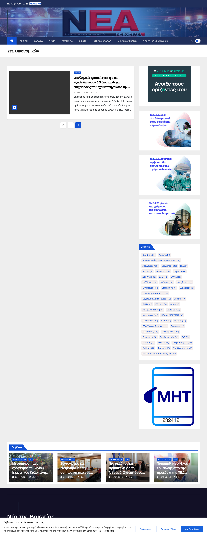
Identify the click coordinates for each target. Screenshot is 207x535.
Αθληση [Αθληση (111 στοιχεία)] (164, 255)
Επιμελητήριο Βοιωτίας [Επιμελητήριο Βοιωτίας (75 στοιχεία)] (155, 293)
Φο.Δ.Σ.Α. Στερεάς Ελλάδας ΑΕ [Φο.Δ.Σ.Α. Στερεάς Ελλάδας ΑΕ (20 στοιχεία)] (159, 353)
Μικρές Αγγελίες (127, 41)
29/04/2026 (21, 477)
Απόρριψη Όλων (168, 529)
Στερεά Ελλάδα (102, 41)
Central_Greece (19, 459)
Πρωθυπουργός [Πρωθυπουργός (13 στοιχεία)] (169, 337)
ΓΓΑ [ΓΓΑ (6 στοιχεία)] (183, 266)
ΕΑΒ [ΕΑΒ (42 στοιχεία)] (163, 277)
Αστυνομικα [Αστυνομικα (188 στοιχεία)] (150, 266)
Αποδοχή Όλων (192, 529)
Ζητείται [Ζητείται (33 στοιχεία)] (180, 299)
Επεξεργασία (145, 529)
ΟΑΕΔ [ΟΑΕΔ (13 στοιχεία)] (166, 321)
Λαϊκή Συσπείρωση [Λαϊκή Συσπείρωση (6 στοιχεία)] (152, 310)
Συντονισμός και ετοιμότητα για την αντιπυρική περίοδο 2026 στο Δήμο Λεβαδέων (75, 472)
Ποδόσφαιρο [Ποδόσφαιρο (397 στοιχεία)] (170, 331)
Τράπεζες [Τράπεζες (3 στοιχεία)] (164, 348)
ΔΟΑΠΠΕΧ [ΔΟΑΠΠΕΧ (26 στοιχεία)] (163, 271)
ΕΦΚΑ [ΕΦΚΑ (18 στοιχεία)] (176, 277)
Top (30, 459)
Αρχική (24, 41)
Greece (77, 73)
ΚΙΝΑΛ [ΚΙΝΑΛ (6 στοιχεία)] (147, 304)
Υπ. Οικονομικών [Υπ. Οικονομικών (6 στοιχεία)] (182, 348)
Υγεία (52, 41)
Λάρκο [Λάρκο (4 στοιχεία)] (174, 304)
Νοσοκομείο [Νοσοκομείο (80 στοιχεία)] (150, 321)
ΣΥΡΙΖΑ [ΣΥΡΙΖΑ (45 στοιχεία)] (163, 342)
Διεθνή (83, 41)
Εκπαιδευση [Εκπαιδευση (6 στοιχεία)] (169, 288)
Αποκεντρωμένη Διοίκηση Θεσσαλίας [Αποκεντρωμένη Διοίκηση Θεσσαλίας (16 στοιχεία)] (161, 260)
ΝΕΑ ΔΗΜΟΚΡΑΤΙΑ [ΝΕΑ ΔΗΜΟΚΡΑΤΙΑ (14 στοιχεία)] (172, 315)
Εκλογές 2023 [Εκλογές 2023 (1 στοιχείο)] (184, 282)
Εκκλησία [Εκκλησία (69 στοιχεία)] (166, 282)
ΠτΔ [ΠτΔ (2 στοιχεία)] (185, 337)
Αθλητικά (67, 41)
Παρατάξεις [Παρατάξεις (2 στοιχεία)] (177, 326)
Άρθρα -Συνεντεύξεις (155, 41)
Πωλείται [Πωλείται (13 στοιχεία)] (148, 342)
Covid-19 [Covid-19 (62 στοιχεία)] (148, 255)
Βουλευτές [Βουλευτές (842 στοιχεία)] (169, 266)
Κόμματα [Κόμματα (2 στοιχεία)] (161, 304)
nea (94, 93)
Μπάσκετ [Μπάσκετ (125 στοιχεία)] (173, 310)
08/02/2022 (82, 93)
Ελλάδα (38, 41)
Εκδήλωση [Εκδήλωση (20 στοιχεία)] (149, 282)
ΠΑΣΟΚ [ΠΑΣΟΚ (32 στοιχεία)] (180, 321)
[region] (103, 526)
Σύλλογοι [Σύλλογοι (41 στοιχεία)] (148, 348)
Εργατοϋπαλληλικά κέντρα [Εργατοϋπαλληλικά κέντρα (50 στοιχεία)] (156, 299)
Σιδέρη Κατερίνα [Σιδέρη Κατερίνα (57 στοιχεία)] (182, 342)
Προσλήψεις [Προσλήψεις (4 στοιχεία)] (149, 337)
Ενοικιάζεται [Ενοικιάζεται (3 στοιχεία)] (187, 288)
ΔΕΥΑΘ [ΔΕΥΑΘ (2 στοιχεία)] (147, 271)
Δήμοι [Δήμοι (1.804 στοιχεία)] (180, 271)
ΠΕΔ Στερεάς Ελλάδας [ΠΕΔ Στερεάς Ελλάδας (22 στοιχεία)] (154, 326)
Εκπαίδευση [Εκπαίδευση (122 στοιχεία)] (150, 288)
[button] (192, 40)
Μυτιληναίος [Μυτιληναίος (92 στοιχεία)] (150, 315)
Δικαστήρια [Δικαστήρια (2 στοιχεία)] (149, 277)
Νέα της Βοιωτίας (30, 516)
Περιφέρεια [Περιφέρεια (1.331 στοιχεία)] (150, 331)
